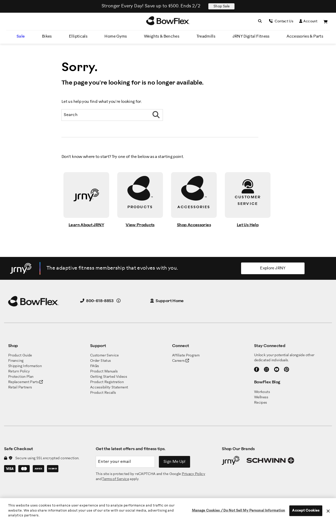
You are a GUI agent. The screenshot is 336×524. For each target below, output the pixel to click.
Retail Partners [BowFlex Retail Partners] (20, 387)
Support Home (167, 301)
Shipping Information (25, 366)
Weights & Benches (161, 36)
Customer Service (104, 355)
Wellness (261, 397)
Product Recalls (103, 393)
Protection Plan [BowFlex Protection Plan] (20, 377)
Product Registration (107, 382)
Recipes (260, 403)
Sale (20, 36)
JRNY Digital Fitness (251, 36)
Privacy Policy (193, 474)
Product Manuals (103, 371)
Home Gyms (115, 36)
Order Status (100, 361)
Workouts (262, 392)
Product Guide (20, 355)
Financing (15, 361)
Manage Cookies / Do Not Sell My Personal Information (238, 510)
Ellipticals (78, 36)
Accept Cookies (306, 510)
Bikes (47, 36)
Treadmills (205, 36)
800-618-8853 (97, 301)
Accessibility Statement (109, 387)
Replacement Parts (25, 382)
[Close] (328, 511)
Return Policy (19, 371)
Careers (178, 361)
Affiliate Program (185, 355)
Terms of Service (115, 479)
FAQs (94, 366)
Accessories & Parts (305, 36)
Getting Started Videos (108, 377)
